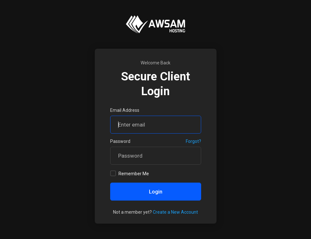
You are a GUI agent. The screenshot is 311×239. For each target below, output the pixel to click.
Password (120, 141)
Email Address (124, 110)
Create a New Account (175, 212)
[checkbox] (113, 173)
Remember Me (129, 173)
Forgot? (193, 141)
